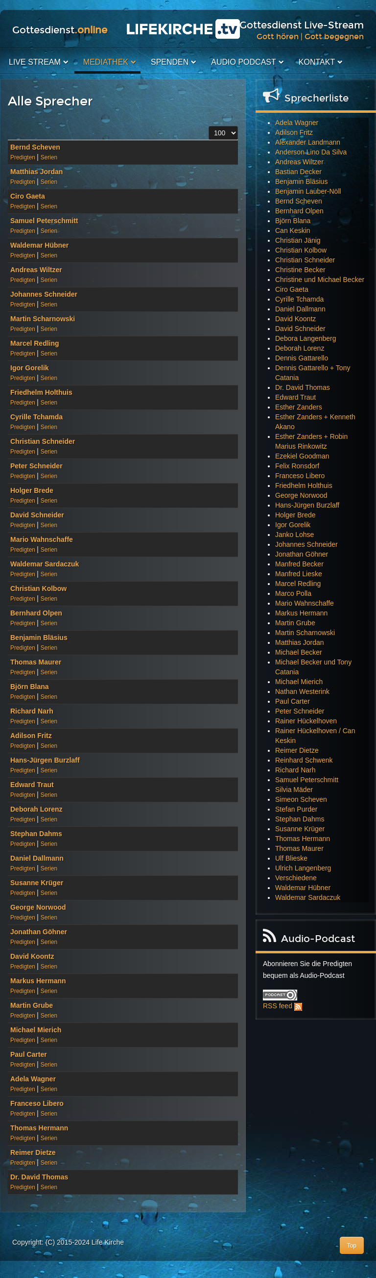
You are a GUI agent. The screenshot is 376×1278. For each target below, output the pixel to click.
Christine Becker (300, 270)
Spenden (169, 62)
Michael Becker (298, 652)
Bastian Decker (298, 172)
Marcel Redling (34, 343)
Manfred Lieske (298, 574)
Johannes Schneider (43, 294)
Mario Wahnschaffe (41, 539)
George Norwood (38, 907)
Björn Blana (29, 686)
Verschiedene (296, 878)
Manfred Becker (299, 564)
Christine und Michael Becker (319, 279)
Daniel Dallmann (37, 858)
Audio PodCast (243, 62)
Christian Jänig (298, 240)
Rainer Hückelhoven (306, 721)
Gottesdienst (59, 30)
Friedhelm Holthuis (41, 392)
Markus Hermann (38, 981)
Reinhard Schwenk (304, 760)
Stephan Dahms (36, 834)
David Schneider (37, 515)
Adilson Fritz (31, 736)
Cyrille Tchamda (36, 417)
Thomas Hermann (39, 1128)
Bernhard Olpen (36, 613)
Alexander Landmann (307, 142)
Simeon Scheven (301, 799)
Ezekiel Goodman (302, 456)
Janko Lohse (294, 534)
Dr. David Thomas (39, 1177)
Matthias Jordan (36, 172)
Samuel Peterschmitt (44, 221)
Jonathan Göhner (38, 932)
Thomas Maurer (35, 662)
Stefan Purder (296, 809)
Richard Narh (31, 711)
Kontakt (317, 62)
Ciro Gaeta (27, 196)
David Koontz (32, 956)
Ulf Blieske (291, 858)
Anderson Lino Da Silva (311, 152)
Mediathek (105, 62)
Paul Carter (28, 1054)
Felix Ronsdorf (297, 466)
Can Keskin (292, 230)
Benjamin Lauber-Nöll (308, 191)
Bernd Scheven (35, 147)
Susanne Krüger (36, 883)
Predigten (22, 157)
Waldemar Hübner (39, 245)
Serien (49, 157)
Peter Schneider (36, 466)
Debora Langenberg (305, 338)
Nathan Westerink (302, 691)
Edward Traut (32, 785)
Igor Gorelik (29, 368)
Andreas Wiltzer (36, 270)
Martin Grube (31, 1005)
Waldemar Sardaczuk (44, 564)
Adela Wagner (33, 1079)
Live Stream (35, 62)
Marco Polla (293, 593)
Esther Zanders (298, 407)
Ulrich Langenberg (303, 868)
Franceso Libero (37, 1103)
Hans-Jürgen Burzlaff (45, 760)
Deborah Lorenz (36, 809)
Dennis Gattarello (301, 358)
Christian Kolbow (38, 588)
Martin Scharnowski (42, 319)
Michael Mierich (35, 1030)
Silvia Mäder (294, 789)
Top (351, 1245)
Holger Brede (31, 490)
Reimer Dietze (33, 1152)
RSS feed (277, 1006)
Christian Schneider (42, 441)
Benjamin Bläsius (39, 637)
